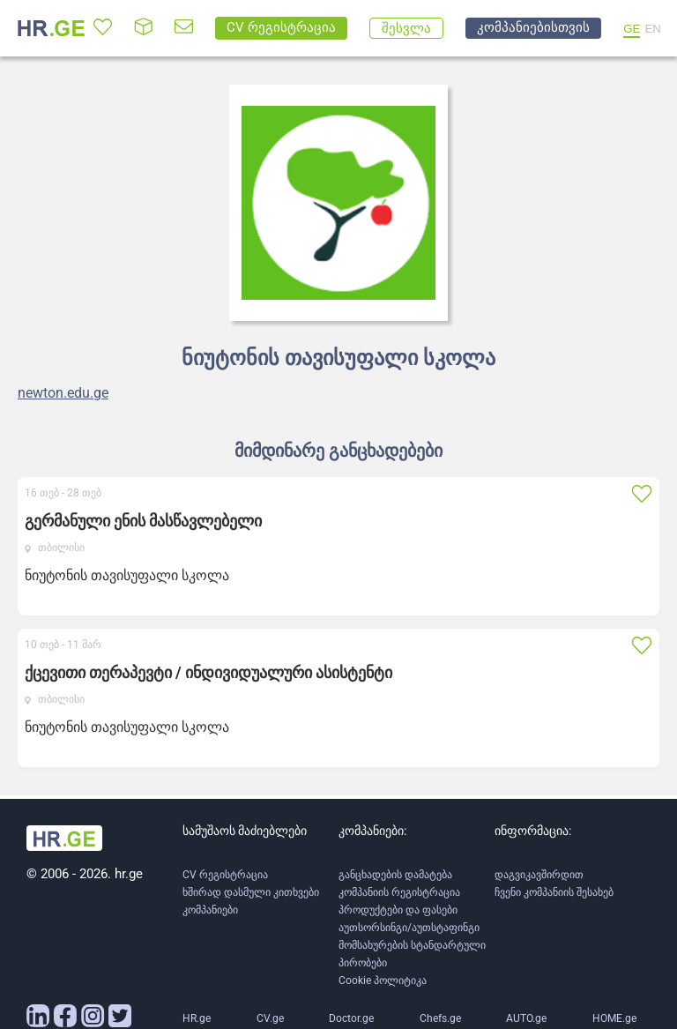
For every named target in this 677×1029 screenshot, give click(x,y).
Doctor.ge (351, 1018)
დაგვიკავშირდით (539, 875)
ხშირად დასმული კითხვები (250, 892)
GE (631, 28)
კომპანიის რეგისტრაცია (399, 892)
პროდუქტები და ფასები (398, 910)
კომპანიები (210, 910)
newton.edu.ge (63, 393)
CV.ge (270, 1018)
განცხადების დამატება (395, 875)
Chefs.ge (440, 1018)
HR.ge (196, 1018)
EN (652, 28)
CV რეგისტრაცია (225, 875)
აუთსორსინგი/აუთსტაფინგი (409, 927)
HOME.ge (614, 1018)
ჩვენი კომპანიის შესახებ (554, 892)
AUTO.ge (526, 1018)
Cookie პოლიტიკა (382, 980)
